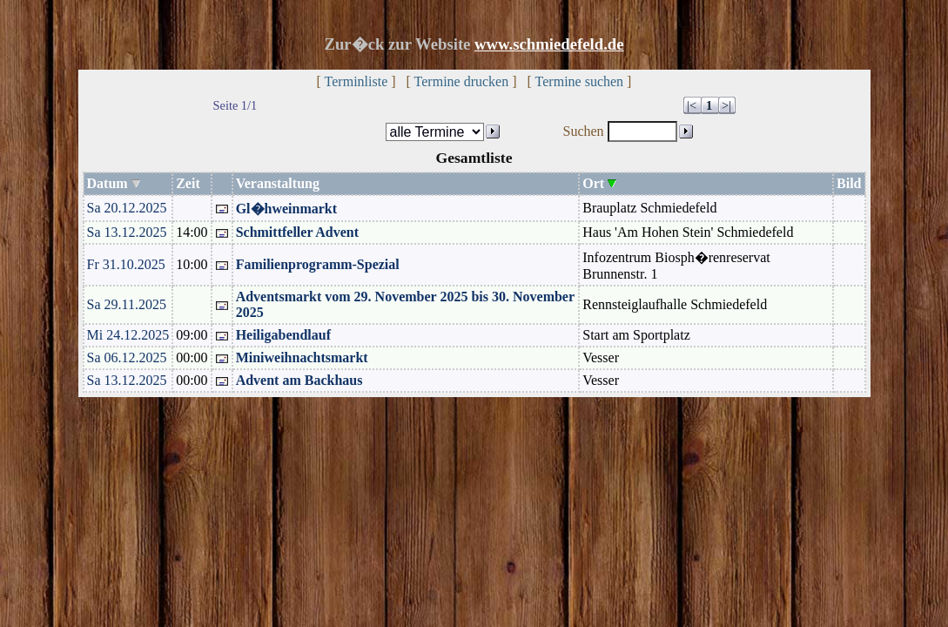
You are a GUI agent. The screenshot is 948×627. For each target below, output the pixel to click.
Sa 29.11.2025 (126, 304)
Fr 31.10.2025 (126, 264)
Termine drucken (461, 81)
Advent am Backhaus (299, 380)
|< (691, 105)
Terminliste (356, 81)
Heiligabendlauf (283, 334)
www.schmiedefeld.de (548, 44)
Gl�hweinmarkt (286, 208)
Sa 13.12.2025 (127, 232)
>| (726, 105)
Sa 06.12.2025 (127, 357)
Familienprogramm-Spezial (318, 264)
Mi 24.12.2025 (128, 334)
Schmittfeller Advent (297, 232)
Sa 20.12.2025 (127, 207)
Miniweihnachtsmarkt (302, 357)
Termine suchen (579, 81)
